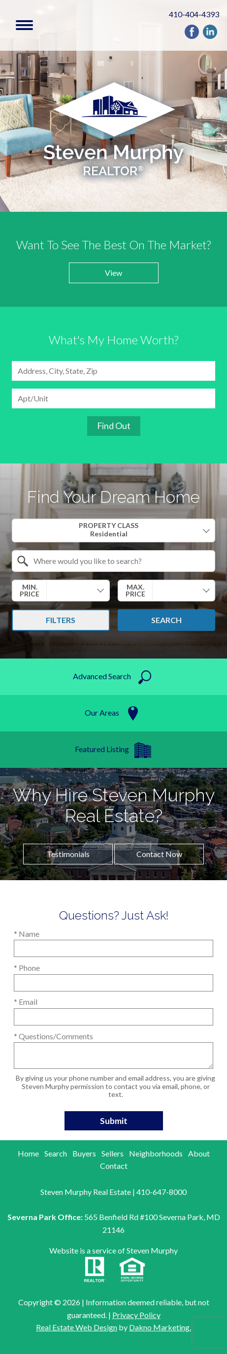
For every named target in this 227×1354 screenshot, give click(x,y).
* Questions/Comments (53, 1036)
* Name (26, 933)
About (199, 1153)
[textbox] (119, 561)
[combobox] (113, 371)
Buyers (84, 1153)
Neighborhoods (156, 1153)
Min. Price (29, 590)
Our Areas (102, 712)
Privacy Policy (136, 1315)
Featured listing (102, 749)
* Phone (27, 967)
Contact (114, 1165)
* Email (25, 1001)
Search (166, 620)
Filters (60, 620)
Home (28, 1153)
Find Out (113, 426)
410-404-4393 (194, 14)
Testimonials (68, 854)
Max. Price (135, 590)
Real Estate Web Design (76, 1327)
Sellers (112, 1153)
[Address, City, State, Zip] (113, 371)
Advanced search (102, 676)
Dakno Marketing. (160, 1327)
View (113, 272)
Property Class (108, 529)
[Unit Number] (113, 398)
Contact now (159, 854)
